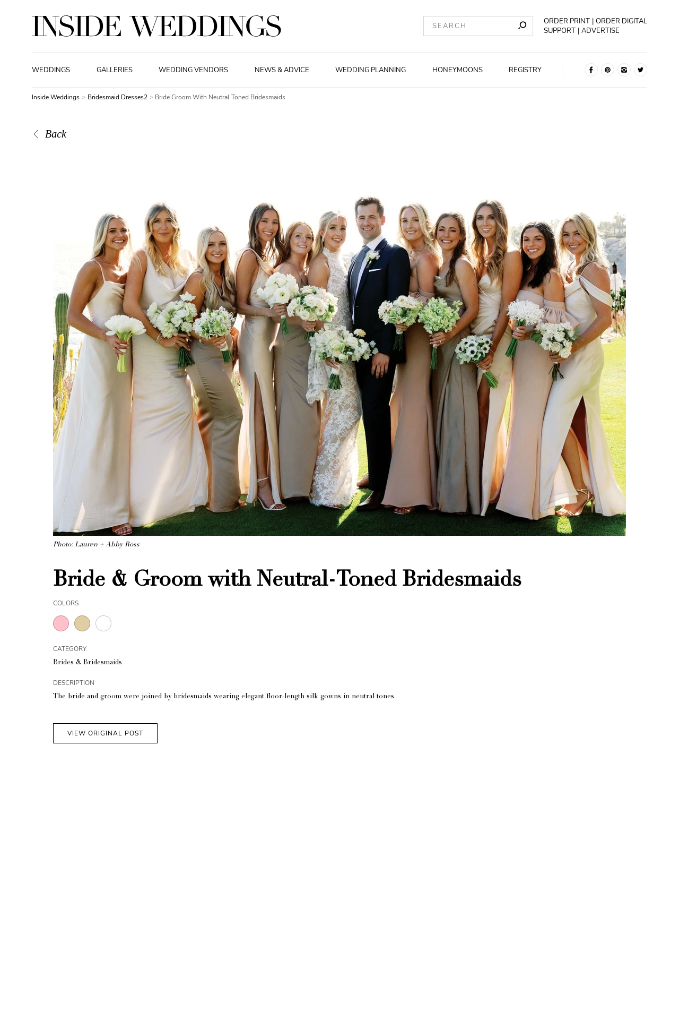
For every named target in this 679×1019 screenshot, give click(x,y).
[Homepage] (156, 26)
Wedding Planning (370, 70)
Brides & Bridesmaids (87, 663)
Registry (525, 70)
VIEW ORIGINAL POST (105, 733)
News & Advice (282, 70)
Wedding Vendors (193, 70)
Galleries (115, 70)
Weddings (51, 70)
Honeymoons (457, 70)
